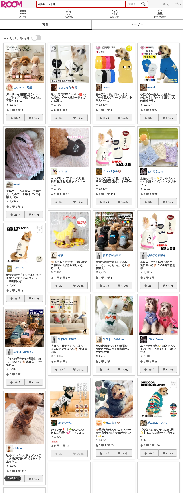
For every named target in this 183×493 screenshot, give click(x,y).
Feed (23, 13)
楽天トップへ (172, 4)
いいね (35, 118)
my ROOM (160, 13)
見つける (68, 13)
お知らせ (114, 13)
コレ (17, 118)
